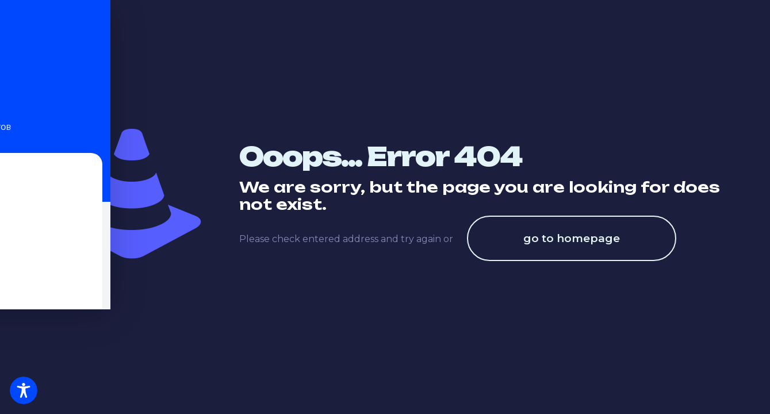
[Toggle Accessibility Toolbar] (24, 390)
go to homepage (571, 238)
